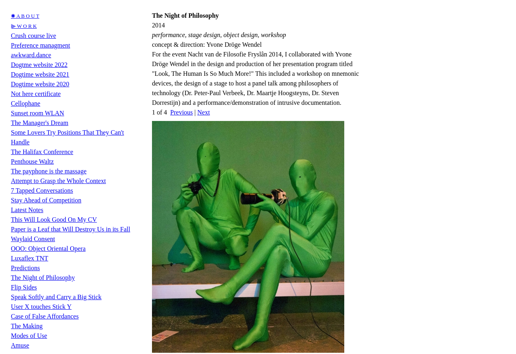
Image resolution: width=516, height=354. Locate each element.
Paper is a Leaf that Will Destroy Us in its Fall (70, 229)
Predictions (25, 267)
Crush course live (33, 35)
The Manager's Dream (39, 122)
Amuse (20, 345)
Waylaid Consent (33, 238)
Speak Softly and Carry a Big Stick (56, 297)
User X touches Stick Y (41, 306)
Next (204, 112)
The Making (27, 326)
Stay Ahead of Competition (46, 200)
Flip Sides (24, 287)
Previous (181, 112)
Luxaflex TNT (29, 258)
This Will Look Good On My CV (54, 219)
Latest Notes (27, 209)
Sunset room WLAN (37, 113)
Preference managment (40, 45)
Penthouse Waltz (32, 161)
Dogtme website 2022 (39, 64)
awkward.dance (31, 55)
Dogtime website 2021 (40, 74)
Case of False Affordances (45, 316)
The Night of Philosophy (43, 277)
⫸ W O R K (24, 26)
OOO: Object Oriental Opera (48, 248)
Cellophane (25, 103)
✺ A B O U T (25, 16)
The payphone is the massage (49, 171)
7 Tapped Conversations (42, 190)
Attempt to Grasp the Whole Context (58, 180)
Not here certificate (35, 93)
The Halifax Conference (42, 151)
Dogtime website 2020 (40, 84)
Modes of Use (29, 335)
